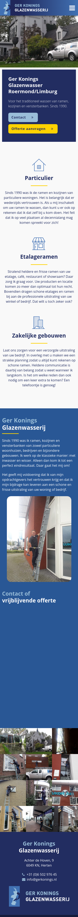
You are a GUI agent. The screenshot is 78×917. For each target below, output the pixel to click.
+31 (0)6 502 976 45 (39, 874)
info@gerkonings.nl (39, 879)
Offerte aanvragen (32, 128)
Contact (23, 117)
